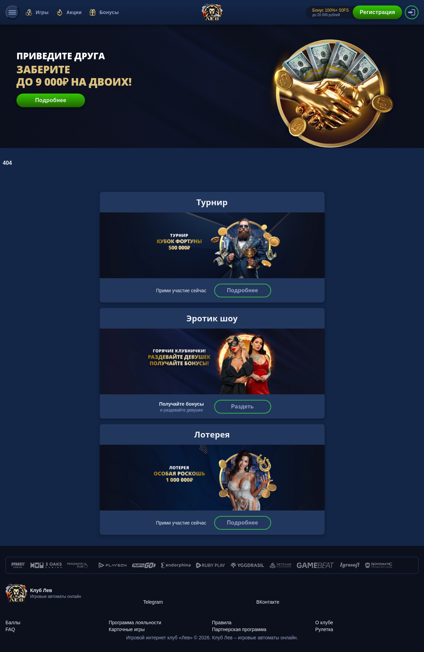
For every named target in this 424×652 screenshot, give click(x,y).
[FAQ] (57, 625)
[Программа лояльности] (160, 618)
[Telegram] (199, 593)
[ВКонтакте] (313, 593)
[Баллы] (57, 618)
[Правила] (263, 618)
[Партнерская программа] (263, 625)
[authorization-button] (412, 12)
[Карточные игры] (160, 625)
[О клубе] (367, 618)
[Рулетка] (367, 625)
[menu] (12, 12)
